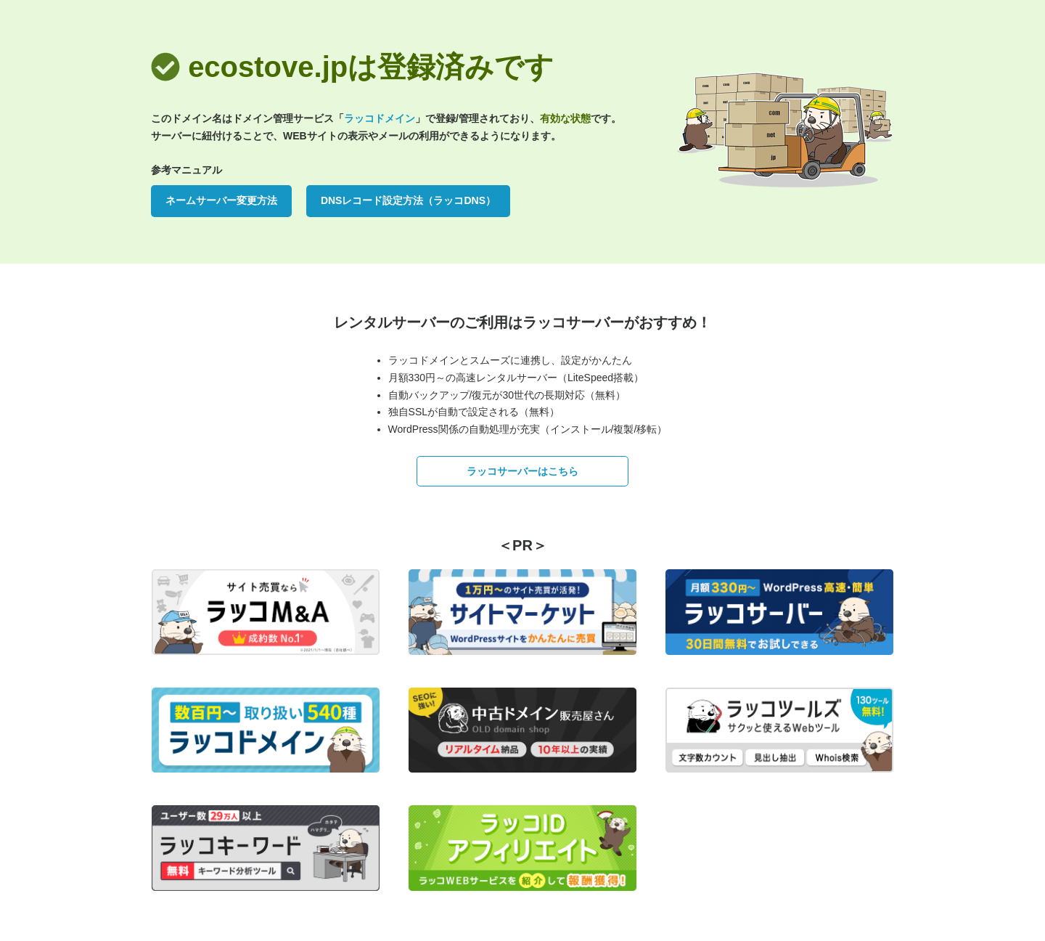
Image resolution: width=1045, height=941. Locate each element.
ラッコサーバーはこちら (522, 471)
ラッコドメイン (379, 118)
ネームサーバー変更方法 (221, 200)
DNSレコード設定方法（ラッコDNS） (408, 200)
